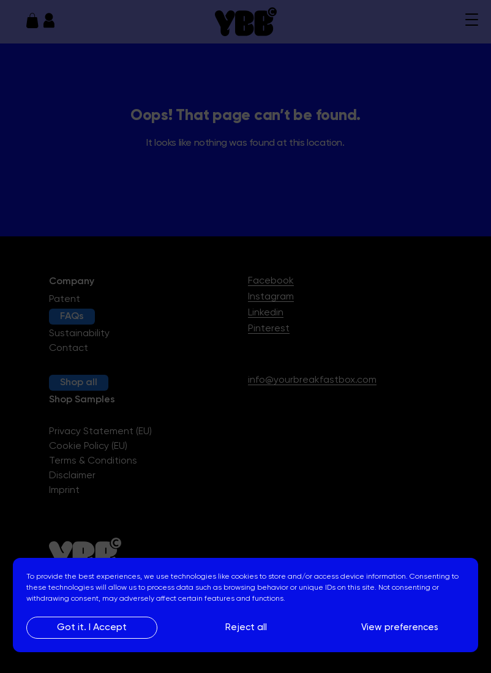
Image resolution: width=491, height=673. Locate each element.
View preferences (399, 627)
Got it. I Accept (92, 628)
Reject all (246, 627)
